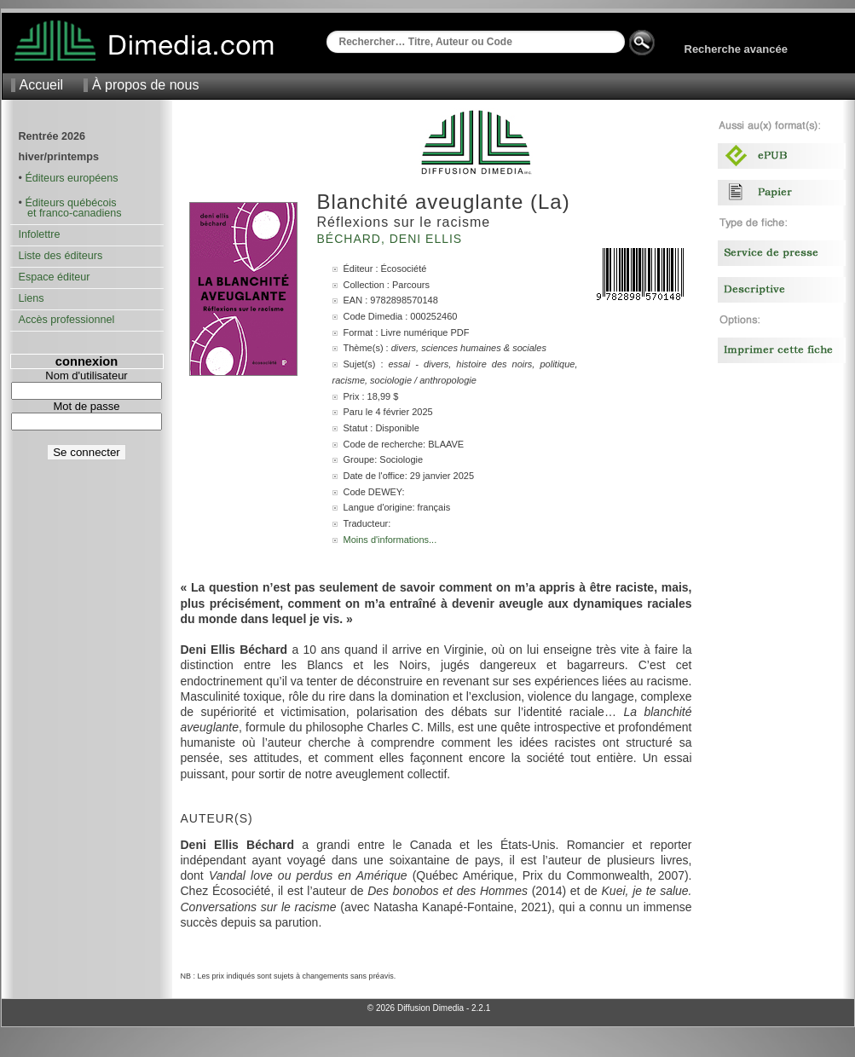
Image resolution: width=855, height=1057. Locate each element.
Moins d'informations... (390, 539)
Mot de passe (86, 406)
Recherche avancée (736, 49)
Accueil (42, 85)
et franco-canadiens (70, 213)
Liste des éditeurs (61, 256)
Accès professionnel (67, 320)
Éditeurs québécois (70, 203)
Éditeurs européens (71, 178)
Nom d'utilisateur (86, 375)
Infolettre (40, 234)
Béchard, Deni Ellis (392, 238)
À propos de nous (145, 85)
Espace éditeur (54, 277)
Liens (31, 298)
